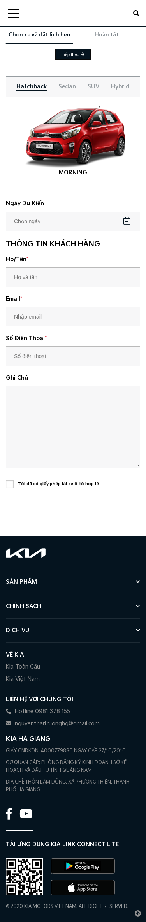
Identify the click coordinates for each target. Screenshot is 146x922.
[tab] (31, 87)
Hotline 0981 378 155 (38, 711)
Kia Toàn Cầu (23, 667)
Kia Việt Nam (23, 679)
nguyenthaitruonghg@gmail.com (53, 723)
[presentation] (65, 513)
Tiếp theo (73, 54)
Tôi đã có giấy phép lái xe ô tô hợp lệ (58, 483)
